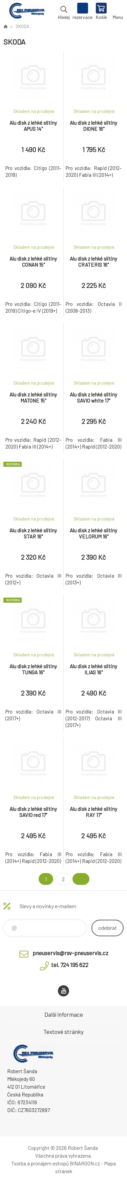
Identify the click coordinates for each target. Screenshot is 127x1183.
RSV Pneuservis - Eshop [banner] (26, 12)
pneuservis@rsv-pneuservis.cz (70, 952)
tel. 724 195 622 (69, 964)
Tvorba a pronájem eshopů (40, 1163)
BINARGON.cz (85, 1163)
